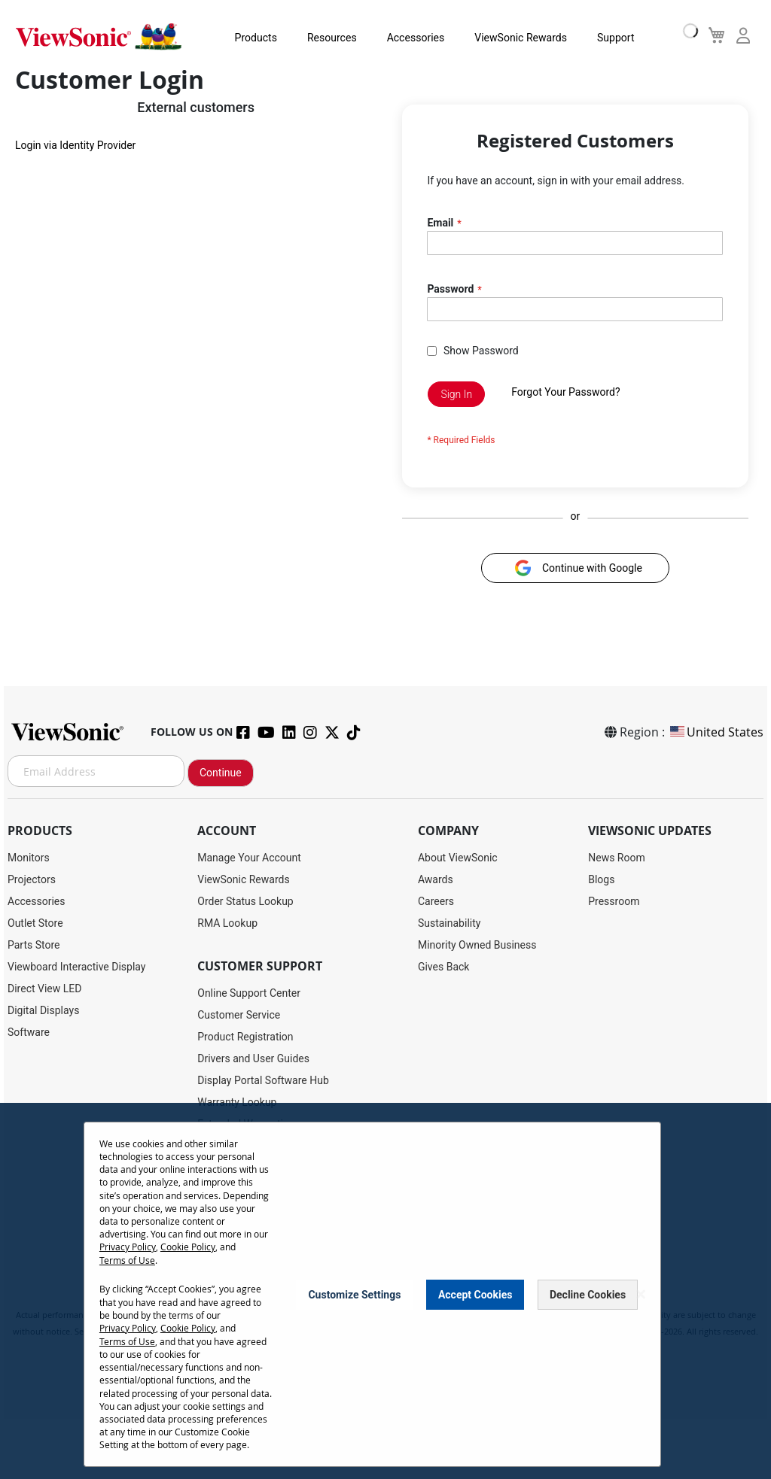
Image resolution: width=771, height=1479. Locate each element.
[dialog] (385, 1291)
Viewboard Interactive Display (76, 967)
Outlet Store (35, 923)
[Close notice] (641, 1293)
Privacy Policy (127, 1247)
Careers (436, 901)
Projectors (32, 879)
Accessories (409, 38)
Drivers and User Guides (253, 1058)
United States (715, 732)
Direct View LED (44, 988)
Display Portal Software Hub (263, 1080)
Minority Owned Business (477, 945)
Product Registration (245, 1037)
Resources (327, 38)
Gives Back (444, 967)
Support (609, 38)
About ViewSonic (458, 858)
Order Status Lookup (245, 901)
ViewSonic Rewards (515, 38)
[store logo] (98, 36)
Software (29, 1032)
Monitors (29, 858)
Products (250, 38)
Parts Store (34, 945)
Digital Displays (43, 1010)
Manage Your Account (249, 858)
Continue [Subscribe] (221, 773)
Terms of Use (127, 1259)
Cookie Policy (187, 1247)
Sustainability (449, 923)
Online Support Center (248, 993)
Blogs (601, 879)
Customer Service (238, 1015)
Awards (435, 879)
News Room (616, 858)
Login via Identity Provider (75, 147)
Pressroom (613, 901)
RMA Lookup (227, 923)
